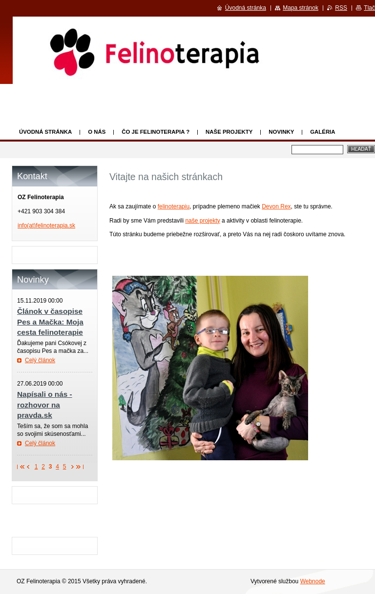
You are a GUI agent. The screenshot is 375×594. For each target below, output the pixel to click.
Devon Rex (276, 206)
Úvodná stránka (45, 132)
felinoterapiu (173, 206)
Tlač (369, 7)
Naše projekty (229, 132)
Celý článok (40, 360)
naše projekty (202, 220)
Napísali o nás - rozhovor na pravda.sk (44, 404)
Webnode (312, 581)
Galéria (322, 132)
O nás (96, 132)
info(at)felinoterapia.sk (46, 225)
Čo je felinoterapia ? (155, 132)
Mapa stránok (300, 7)
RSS (341, 7)
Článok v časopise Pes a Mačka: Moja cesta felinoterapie (50, 321)
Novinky (281, 132)
